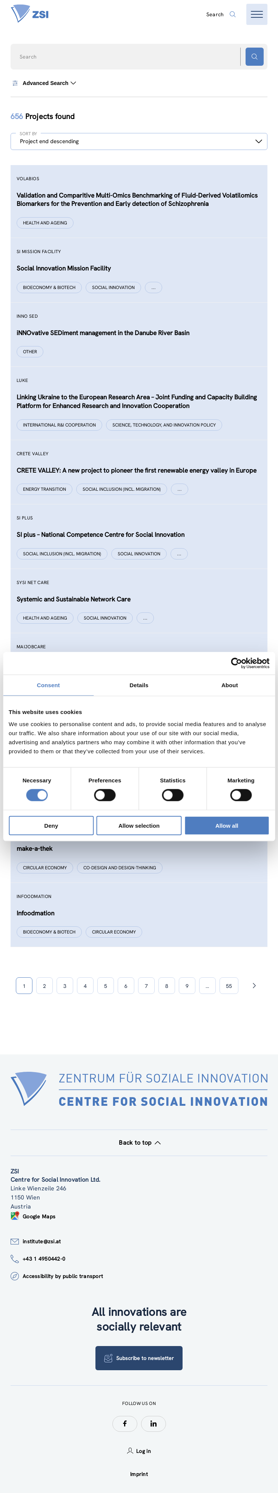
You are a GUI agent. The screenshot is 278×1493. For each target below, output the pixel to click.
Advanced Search (43, 83)
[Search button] (255, 57)
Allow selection (139, 825)
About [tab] (229, 685)
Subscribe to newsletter (139, 1358)
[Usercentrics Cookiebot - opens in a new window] (236, 663)
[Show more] (153, 287)
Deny (51, 825)
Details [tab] (139, 685)
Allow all (226, 825)
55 (229, 986)
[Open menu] (256, 14)
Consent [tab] (48, 685)
